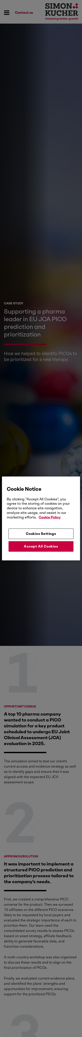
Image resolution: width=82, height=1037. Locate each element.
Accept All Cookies (41, 546)
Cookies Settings (41, 533)
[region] (41, 518)
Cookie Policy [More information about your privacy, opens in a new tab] (50, 517)
